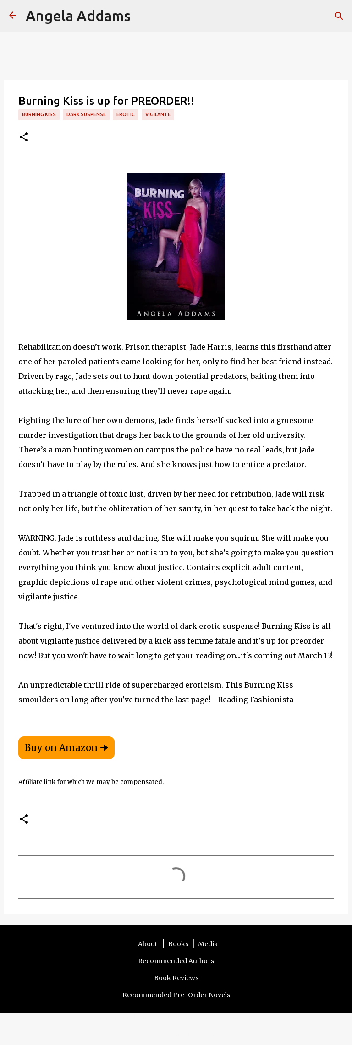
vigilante (157, 114)
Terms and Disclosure (122, 1017)
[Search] (143, 16)
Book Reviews (176, 978)
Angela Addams (78, 15)
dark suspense (86, 114)
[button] (23, 137)
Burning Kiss (39, 114)
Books (178, 944)
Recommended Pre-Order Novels (176, 995)
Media (208, 944)
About (148, 944)
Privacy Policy (204, 1017)
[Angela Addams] (12, 16)
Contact (168, 1017)
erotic (125, 114)
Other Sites (244, 1017)
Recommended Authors (176, 961)
